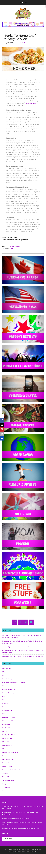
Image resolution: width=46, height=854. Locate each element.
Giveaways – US (7, 721)
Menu (24, 2)
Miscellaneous (7, 745)
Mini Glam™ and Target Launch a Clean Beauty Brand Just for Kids (23, 656)
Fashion (4, 707)
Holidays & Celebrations (10, 735)
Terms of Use (20, 849)
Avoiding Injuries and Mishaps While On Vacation (17, 647)
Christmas (5, 686)
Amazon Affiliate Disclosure (17, 851)
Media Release (7, 742)
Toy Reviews (6, 787)
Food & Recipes (7, 710)
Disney (4, 700)
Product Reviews (7, 766)
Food (11, 248)
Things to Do (6, 784)
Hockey (4, 731)
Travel (4, 791)
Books (4, 675)
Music (4, 749)
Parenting (5, 756)
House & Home (7, 738)
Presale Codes (7, 763)
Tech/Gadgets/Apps (8, 780)
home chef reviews (32, 103)
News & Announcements (10, 752)
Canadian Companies (9, 679)
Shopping (5, 773)
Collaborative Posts (14, 246)
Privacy (27, 849)
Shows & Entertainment (9, 777)
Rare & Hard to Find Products (11, 770)
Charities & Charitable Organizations (13, 682)
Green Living (6, 724)
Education (5, 703)
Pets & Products (7, 759)
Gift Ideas (5, 714)
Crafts (4, 696)
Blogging (5, 672)
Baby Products (7, 668)
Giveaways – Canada (8, 717)
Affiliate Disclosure (31, 851)
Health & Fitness (7, 728)
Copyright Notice (36, 849)
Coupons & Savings (8, 693)
